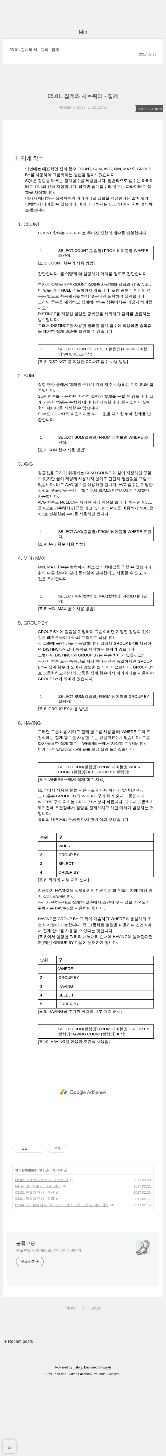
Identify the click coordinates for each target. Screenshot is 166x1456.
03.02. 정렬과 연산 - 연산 (34, 1267)
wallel (107, 1442)
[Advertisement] (83, 182)
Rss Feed (53, 1449)
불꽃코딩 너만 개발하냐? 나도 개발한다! (49, 1325)
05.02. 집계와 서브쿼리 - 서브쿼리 (41, 1255)
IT (17, 1245)
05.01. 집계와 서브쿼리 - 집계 (34, 50)
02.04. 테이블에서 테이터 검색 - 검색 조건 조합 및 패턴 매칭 (62, 1280)
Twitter (72, 1449)
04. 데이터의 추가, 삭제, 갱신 (38, 1261)
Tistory (77, 1442)
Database (29, 1245)
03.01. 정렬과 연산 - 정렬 (34, 1273)
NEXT (94, 1383)
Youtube (100, 1449)
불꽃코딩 (25, 1318)
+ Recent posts (18, 1416)
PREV (70, 1383)
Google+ (113, 1449)
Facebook (85, 1449)
